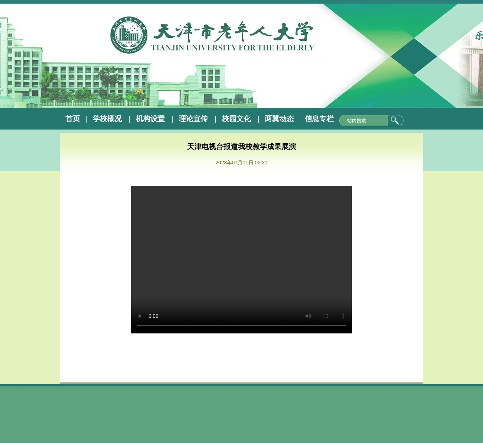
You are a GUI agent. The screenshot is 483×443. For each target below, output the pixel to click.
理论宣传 (193, 119)
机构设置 (150, 119)
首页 (72, 119)
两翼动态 (279, 119)
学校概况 (107, 119)
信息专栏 (319, 119)
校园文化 (236, 119)
